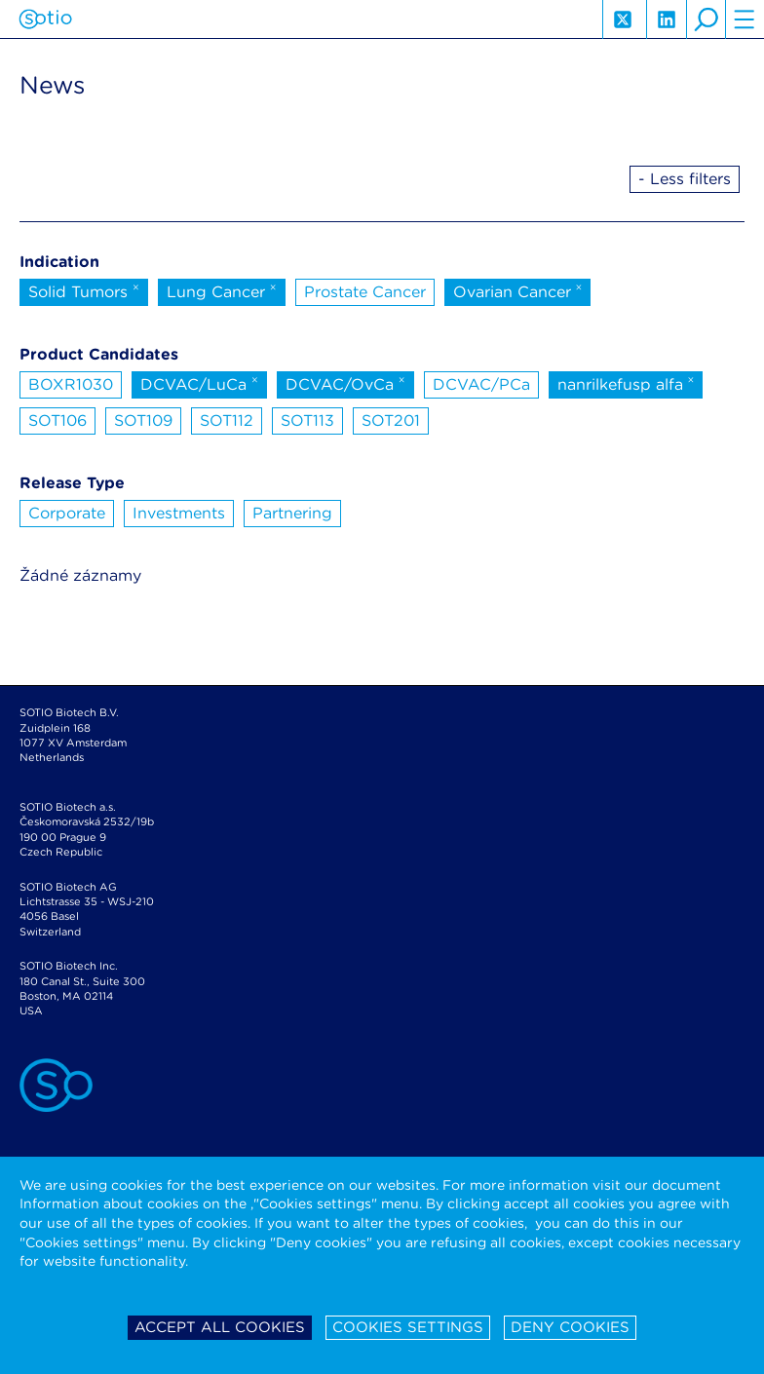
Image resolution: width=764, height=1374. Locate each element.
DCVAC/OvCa (345, 383)
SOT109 (143, 420)
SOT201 (391, 420)
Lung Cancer (222, 290)
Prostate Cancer (365, 292)
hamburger (744, 19)
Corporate (66, 513)
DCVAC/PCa (481, 384)
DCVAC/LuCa (199, 383)
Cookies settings (407, 1327)
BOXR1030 (70, 384)
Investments (179, 513)
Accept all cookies (219, 1327)
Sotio (45, 19)
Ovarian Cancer (518, 290)
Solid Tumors (83, 290)
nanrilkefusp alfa (626, 383)
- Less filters (684, 179)
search (705, 19)
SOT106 (57, 420)
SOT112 (226, 420)
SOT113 (307, 420)
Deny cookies (570, 1327)
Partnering (292, 513)
